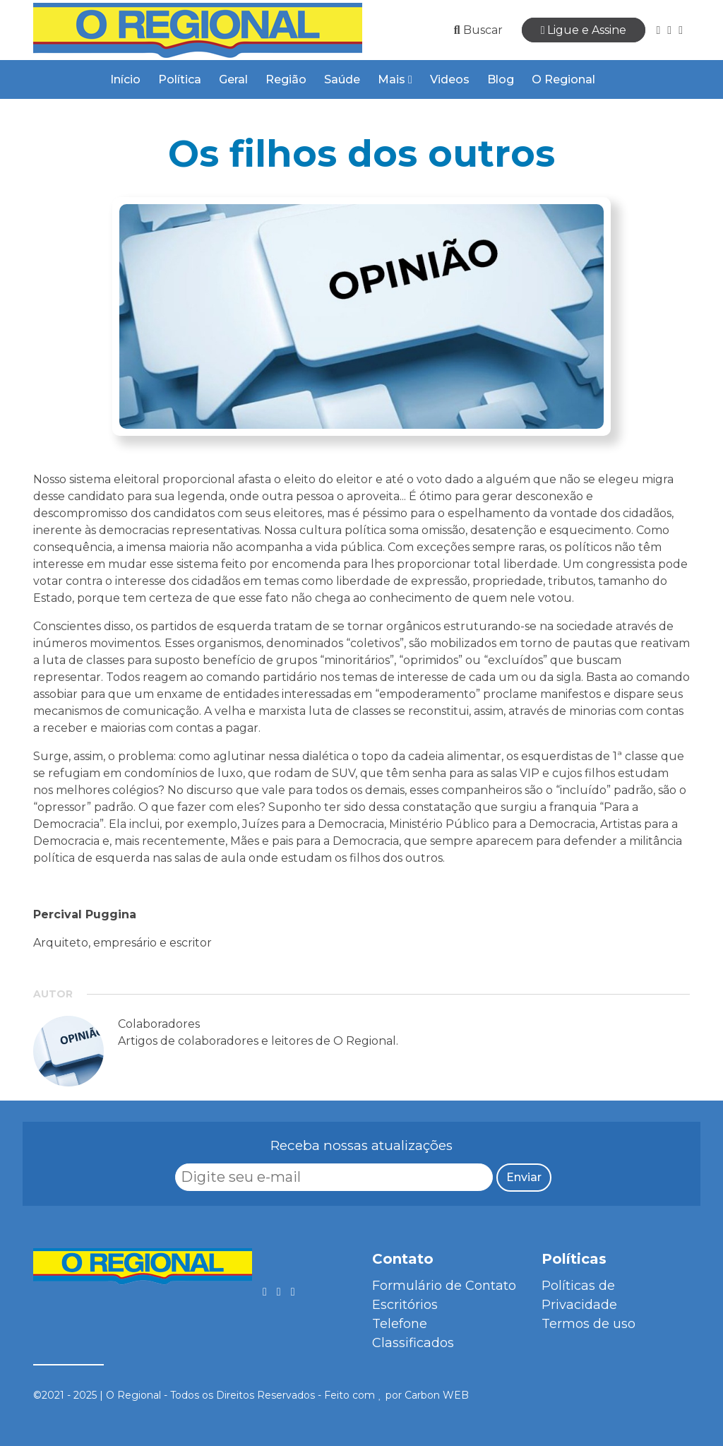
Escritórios (405, 1304)
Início (125, 79)
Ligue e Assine (584, 30)
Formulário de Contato (444, 1285)
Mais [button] (395, 79)
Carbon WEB (437, 1395)
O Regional (563, 79)
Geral (233, 79)
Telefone (399, 1324)
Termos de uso (588, 1324)
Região (285, 79)
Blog (500, 79)
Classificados (413, 1343)
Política (179, 79)
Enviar (524, 1177)
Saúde (342, 79)
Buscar (478, 30)
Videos (450, 79)
